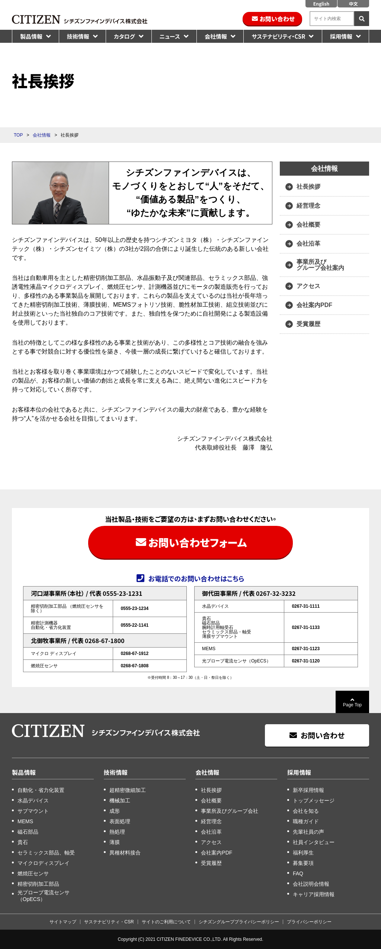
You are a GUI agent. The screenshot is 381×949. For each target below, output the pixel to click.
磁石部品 (27, 832)
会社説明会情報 (311, 884)
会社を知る (306, 811)
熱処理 (117, 832)
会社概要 (308, 224)
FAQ (298, 873)
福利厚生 (303, 853)
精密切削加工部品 (38, 884)
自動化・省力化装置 (40, 790)
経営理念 (308, 205)
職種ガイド (306, 821)
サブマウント (33, 811)
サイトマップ (62, 922)
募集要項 (303, 863)
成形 (114, 811)
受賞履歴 (308, 324)
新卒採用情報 (308, 790)
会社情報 (216, 36)
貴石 (22, 842)
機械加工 (119, 800)
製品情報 (31, 36)
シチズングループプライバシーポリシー (239, 922)
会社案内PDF (314, 305)
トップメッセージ (313, 800)
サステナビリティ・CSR (278, 36)
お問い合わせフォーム (197, 542)
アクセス (308, 286)
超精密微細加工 (127, 790)
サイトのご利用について (166, 922)
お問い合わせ (277, 18)
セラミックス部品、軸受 (46, 853)
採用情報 (341, 36)
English (321, 3)
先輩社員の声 (308, 832)
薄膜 (114, 842)
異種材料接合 (125, 853)
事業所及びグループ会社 (229, 811)
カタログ (124, 36)
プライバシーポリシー (309, 922)
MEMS (25, 821)
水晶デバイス (33, 800)
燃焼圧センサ (33, 873)
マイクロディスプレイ (43, 863)
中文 (353, 3)
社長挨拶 (308, 186)
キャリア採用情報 (313, 894)
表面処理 (119, 821)
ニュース (170, 36)
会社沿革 (308, 243)
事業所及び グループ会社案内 (320, 265)
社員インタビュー (313, 842)
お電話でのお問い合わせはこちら (196, 577)
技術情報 (78, 36)
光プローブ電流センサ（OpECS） (43, 895)
